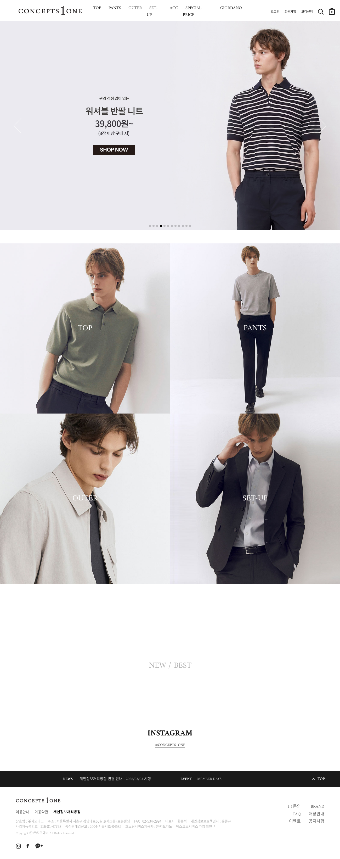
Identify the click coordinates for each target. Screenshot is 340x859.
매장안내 (316, 814)
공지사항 (316, 821)
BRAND (317, 806)
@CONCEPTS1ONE (170, 745)
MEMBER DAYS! (209, 779)
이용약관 (41, 812)
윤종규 (226, 820)
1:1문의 (294, 806)
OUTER (85, 498)
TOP (85, 328)
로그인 (275, 12)
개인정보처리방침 (67, 812)
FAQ (297, 814)
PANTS (255, 328)
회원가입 (290, 12)
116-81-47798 (50, 826)
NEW (157, 666)
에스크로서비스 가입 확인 (194, 826)
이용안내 (22, 812)
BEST (182, 666)
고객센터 (307, 12)
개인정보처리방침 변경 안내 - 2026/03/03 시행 (115, 779)
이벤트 (295, 821)
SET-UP (255, 498)
